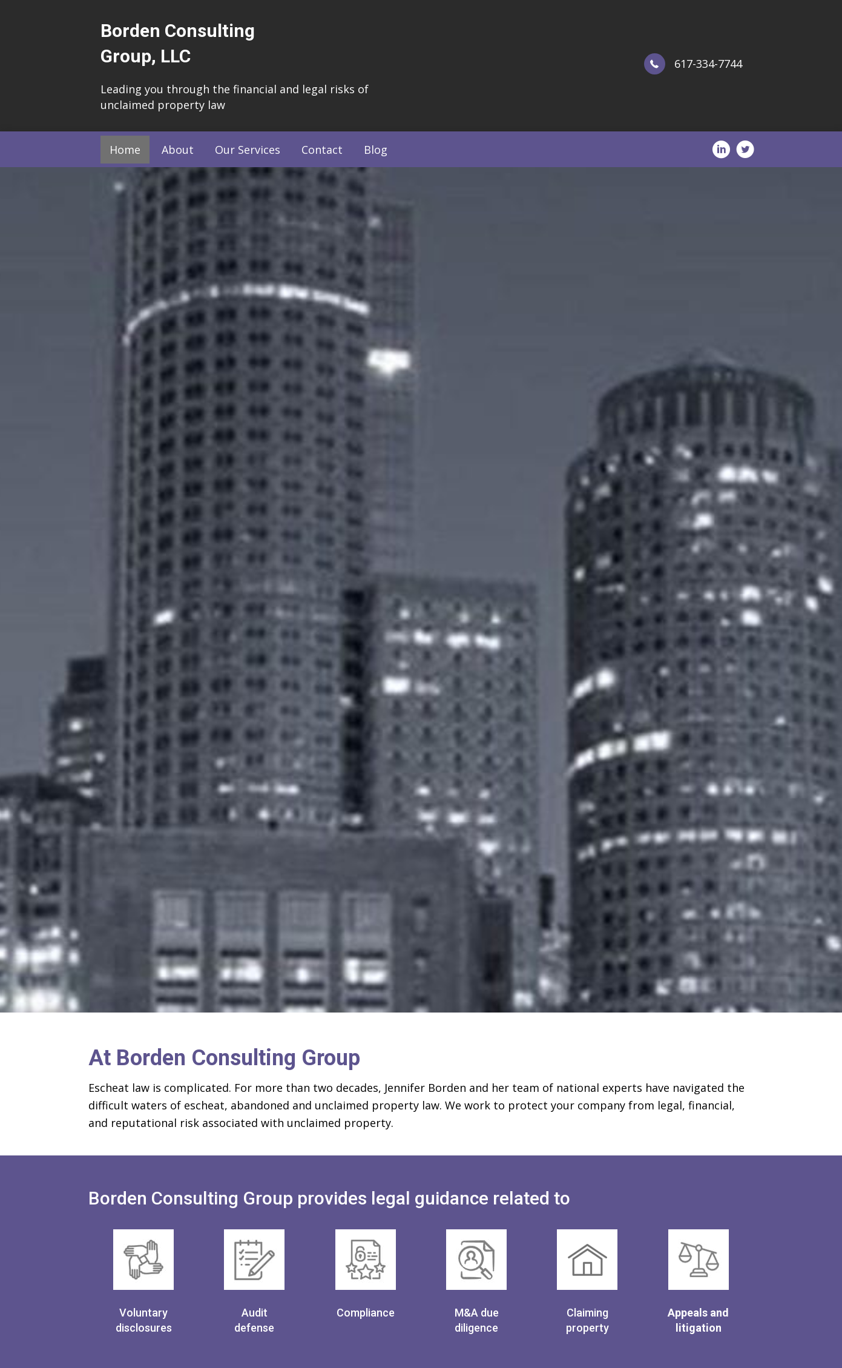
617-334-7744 (708, 64)
